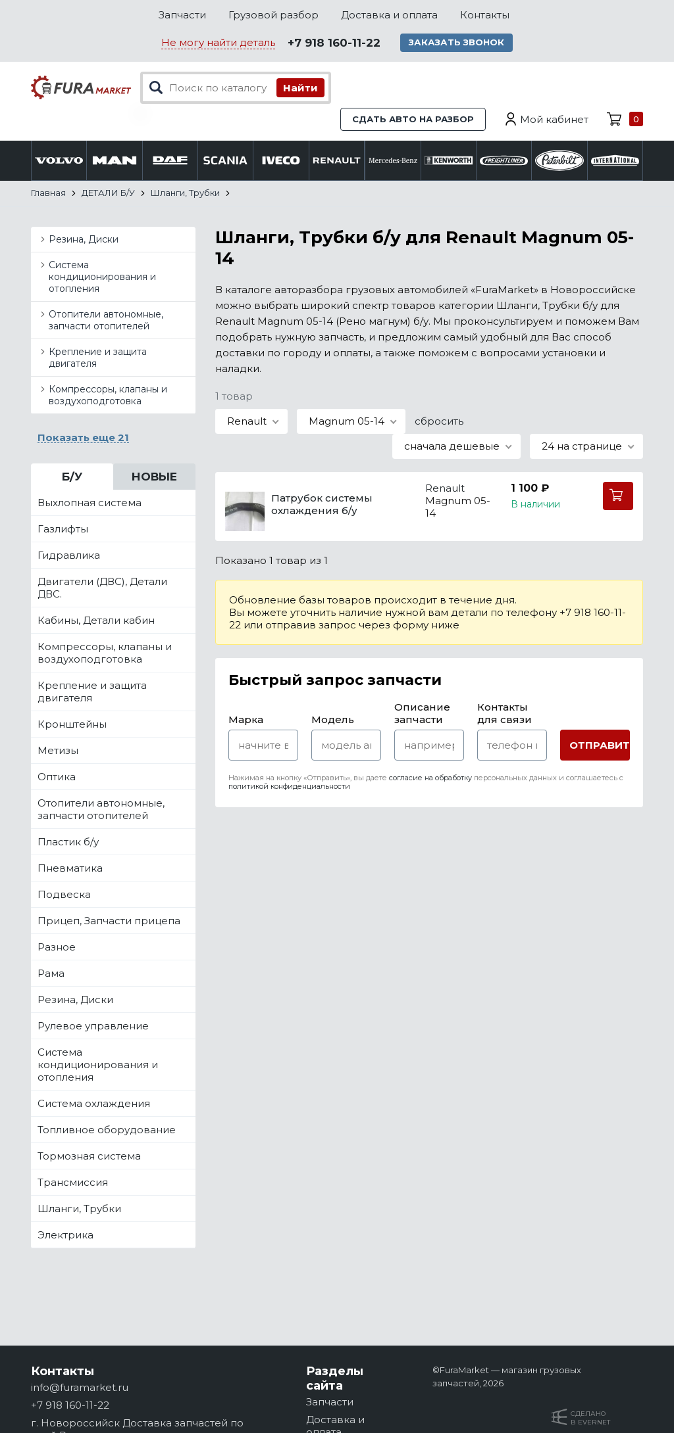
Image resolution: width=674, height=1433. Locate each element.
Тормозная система (89, 1156)
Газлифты (63, 529)
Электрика (65, 1235)
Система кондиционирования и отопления (102, 277)
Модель (332, 720)
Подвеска (64, 895)
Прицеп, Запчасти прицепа (109, 921)
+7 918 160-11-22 (334, 43)
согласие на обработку (430, 778)
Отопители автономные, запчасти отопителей (106, 321)
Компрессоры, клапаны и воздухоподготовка (108, 396)
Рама (51, 974)
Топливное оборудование (107, 1130)
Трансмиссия (73, 1183)
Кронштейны (72, 724)
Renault (445, 488)
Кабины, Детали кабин (96, 621)
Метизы (58, 751)
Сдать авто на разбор (413, 119)
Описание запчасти (422, 713)
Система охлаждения (94, 1104)
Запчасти (182, 15)
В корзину (618, 496)
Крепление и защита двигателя (98, 358)
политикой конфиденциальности (289, 786)
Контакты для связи (504, 713)
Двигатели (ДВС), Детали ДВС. (102, 588)
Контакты (484, 15)
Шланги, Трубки (79, 1209)
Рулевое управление (93, 1026)
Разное (57, 947)
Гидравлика (69, 556)
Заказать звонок (458, 42)
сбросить (439, 421)
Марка (245, 720)
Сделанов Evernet (590, 1417)
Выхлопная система (90, 503)
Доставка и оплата (389, 15)
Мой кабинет (554, 120)
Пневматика (70, 868)
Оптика (57, 777)
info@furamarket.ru (79, 1387)
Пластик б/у (68, 842)
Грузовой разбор (273, 15)
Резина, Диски (83, 240)
